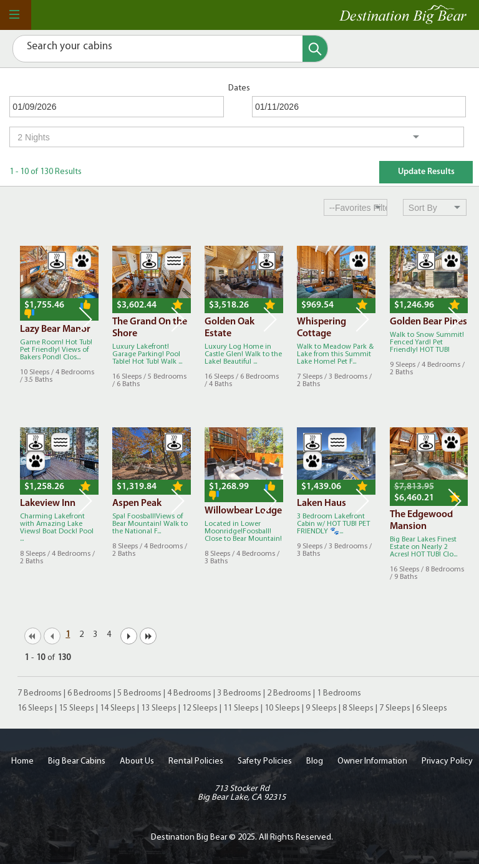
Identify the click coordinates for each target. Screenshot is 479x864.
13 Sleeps (159, 708)
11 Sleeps (241, 708)
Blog (314, 761)
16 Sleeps (35, 708)
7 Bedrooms (39, 693)
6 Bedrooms (89, 693)
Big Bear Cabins (76, 761)
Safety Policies (265, 761)
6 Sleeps (431, 708)
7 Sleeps (394, 708)
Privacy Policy (447, 761)
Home (22, 761)
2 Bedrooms (289, 693)
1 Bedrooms (339, 693)
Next (85, 319)
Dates (239, 88)
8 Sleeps (358, 708)
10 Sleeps (282, 708)
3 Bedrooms (239, 693)
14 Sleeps (117, 708)
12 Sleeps (200, 708)
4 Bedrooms (189, 693)
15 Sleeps (76, 708)
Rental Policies (195, 761)
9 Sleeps (321, 708)
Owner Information (372, 761)
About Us (137, 761)
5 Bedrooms (139, 693)
